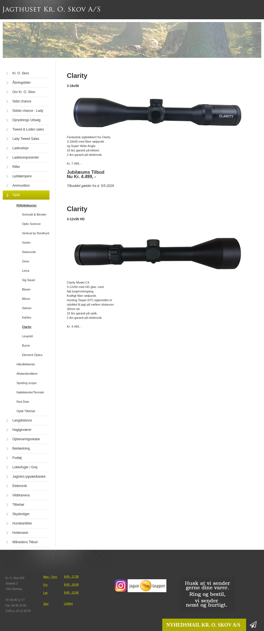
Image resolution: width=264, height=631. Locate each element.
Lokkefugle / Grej (24, 467)
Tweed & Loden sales (28, 129)
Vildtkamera (21, 495)
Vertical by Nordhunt (35, 233)
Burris (26, 345)
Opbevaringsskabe (26, 439)
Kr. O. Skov (20, 73)
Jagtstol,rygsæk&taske (29, 476)
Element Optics (32, 355)
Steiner (27, 308)
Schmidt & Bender (34, 214)
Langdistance (22, 420)
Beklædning (21, 448)
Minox (26, 298)
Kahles (26, 317)
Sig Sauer (28, 280)
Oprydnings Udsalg (26, 120)
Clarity (26, 326)
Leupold (27, 336)
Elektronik (19, 486)
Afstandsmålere (26, 373)
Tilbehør (18, 505)
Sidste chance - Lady (27, 111)
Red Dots (22, 401)
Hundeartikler (22, 523)
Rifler (16, 167)
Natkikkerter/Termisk (30, 392)
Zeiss (25, 261)
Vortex (26, 242)
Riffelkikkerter (26, 205)
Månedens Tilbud (24, 542)
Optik (16, 195)
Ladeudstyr (20, 148)
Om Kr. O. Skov (23, 92)
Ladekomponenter (25, 157)
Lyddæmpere (22, 176)
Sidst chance (21, 101)
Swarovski (29, 252)
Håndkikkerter (25, 364)
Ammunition (21, 185)
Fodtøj (17, 458)
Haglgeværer (21, 430)
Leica (25, 270)
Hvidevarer (20, 533)
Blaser (26, 289)
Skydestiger (21, 514)
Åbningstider (21, 83)
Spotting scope (26, 383)
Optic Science (31, 223)
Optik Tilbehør (25, 411)
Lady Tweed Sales (25, 139)
